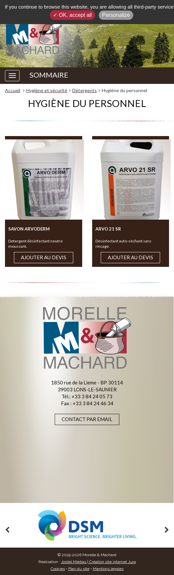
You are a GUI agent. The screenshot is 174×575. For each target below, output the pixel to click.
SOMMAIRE (48, 75)
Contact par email (87, 419)
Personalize (116, 15)
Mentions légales (108, 568)
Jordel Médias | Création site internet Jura (98, 561)
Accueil (12, 90)
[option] (87, 525)
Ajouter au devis (43, 257)
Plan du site (78, 568)
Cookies (58, 568)
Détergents (84, 90)
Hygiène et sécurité (46, 90)
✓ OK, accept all (72, 15)
